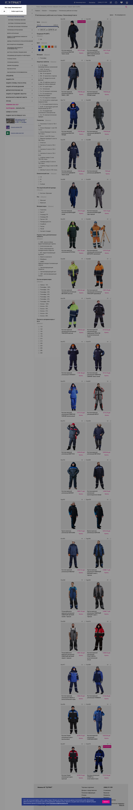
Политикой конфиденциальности (59, 803)
